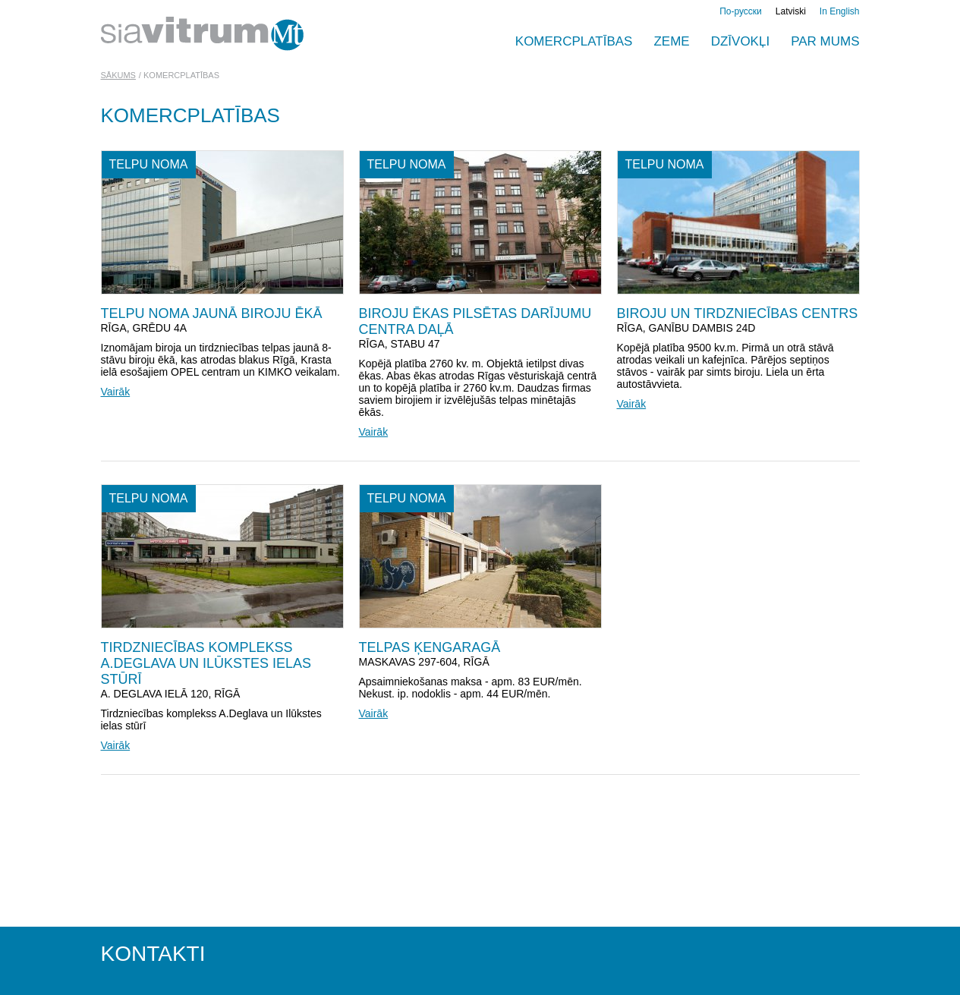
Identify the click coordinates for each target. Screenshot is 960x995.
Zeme (671, 41)
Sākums (118, 75)
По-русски (740, 11)
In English (840, 11)
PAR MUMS (825, 41)
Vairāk (116, 392)
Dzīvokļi (740, 41)
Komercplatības (574, 41)
